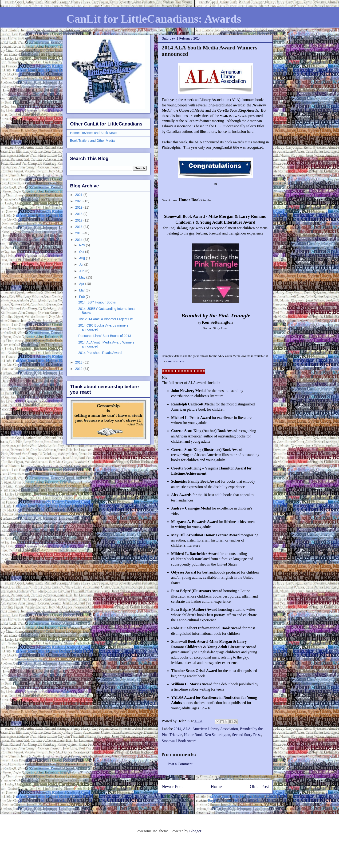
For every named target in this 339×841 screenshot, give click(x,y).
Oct (82, 252)
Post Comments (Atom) (226, 801)
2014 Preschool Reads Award (100, 353)
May (82, 277)
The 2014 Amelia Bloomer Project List (105, 319)
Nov (82, 245)
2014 (177, 729)
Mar (82, 290)
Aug (82, 258)
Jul (81, 264)
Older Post (259, 786)
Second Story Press (246, 735)
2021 (79, 195)
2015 (79, 233)
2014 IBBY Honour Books (97, 302)
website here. (176, 361)
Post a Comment (180, 764)
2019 (79, 207)
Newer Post (172, 786)
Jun (82, 271)
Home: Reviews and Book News (93, 133)
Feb (82, 297)
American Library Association (215, 729)
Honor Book (193, 735)
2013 (79, 362)
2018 (79, 214)
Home (216, 786)
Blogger (195, 831)
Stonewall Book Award (179, 741)
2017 (79, 220)
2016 (79, 227)
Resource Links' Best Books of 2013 (104, 336)
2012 (79, 369)
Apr (82, 284)
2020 (79, 201)
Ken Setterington (217, 735)
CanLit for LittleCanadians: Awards (153, 18)
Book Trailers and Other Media (92, 140)
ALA (187, 729)
